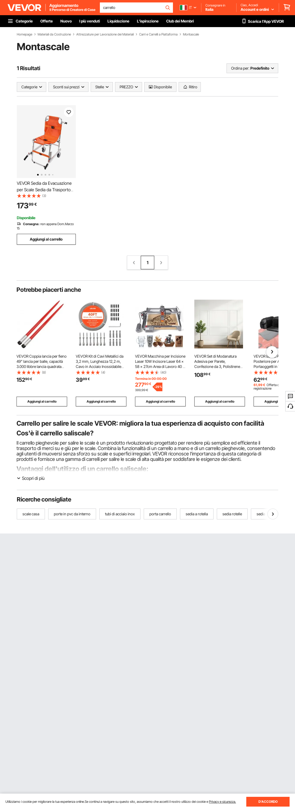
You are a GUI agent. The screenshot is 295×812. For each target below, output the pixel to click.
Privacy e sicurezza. (222, 802)
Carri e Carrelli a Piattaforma (158, 34)
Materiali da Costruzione (54, 34)
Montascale (191, 34)
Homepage (24, 34)
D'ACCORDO (268, 802)
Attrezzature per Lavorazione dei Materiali (105, 34)
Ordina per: (240, 68)
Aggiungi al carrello (46, 239)
